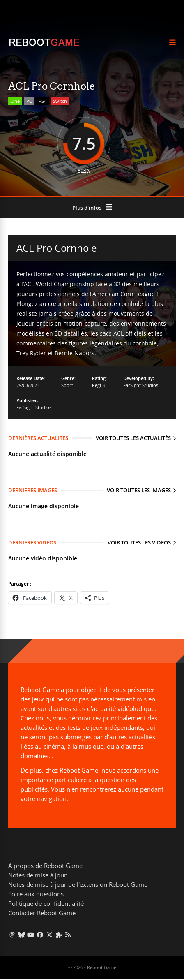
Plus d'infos (86, 207)
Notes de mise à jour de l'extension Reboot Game (77, 884)
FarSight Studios (140, 385)
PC (29, 101)
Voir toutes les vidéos (139, 542)
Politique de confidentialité (46, 903)
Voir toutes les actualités (133, 438)
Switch (60, 101)
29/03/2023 (27, 385)
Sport (67, 385)
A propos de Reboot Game (45, 865)
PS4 (42, 101)
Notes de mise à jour (37, 875)
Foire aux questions (36, 894)
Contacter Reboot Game (42, 913)
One (15, 101)
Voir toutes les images (139, 490)
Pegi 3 (98, 385)
